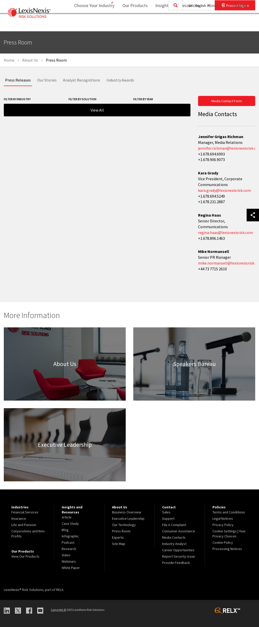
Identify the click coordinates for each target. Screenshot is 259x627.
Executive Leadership (128, 518)
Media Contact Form (226, 101)
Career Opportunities (178, 550)
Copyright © (58, 610)
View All (97, 110)
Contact (240, 24)
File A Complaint (174, 524)
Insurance (18, 518)
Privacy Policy (222, 524)
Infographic (70, 536)
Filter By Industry (17, 99)
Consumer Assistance (178, 531)
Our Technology (124, 524)
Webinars (69, 561)
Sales (166, 512)
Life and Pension (23, 524)
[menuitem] (131, 24)
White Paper (71, 567)
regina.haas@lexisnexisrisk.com (225, 232)
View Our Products (25, 556)
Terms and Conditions (228, 512)
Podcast (68, 542)
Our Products (131, 24)
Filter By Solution (82, 99)
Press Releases (18, 80)
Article (67, 517)
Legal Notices (222, 518)
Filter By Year (143, 99)
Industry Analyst (174, 543)
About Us (212, 24)
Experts (118, 537)
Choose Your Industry (88, 24)
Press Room (121, 531)
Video (66, 555)
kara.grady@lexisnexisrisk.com (224, 190)
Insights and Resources (174, 24)
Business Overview (126, 512)
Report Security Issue (178, 556)
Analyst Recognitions (81, 80)
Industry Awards (120, 80)
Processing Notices (227, 548)
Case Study (70, 523)
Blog (65, 530)
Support (168, 518)
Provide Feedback (176, 562)
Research (69, 548)
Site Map (118, 543)
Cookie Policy (222, 542)
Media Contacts (174, 537)
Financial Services (24, 512)
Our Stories (47, 80)
